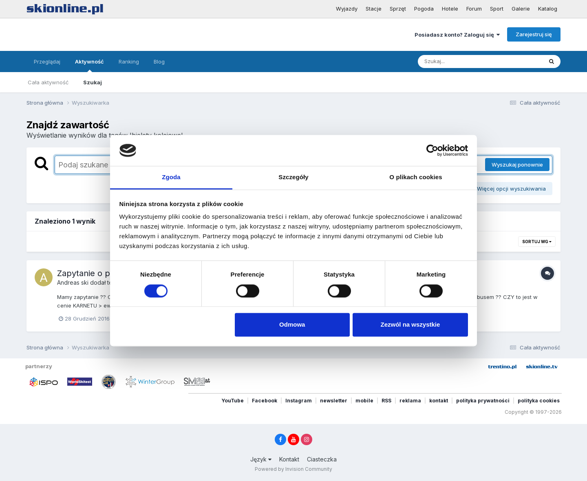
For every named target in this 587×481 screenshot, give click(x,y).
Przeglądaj (47, 61)
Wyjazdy (346, 8)
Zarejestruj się (534, 34)
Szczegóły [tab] (293, 177)
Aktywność (89, 65)
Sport (496, 8)
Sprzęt (398, 8)
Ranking (129, 61)
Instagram (298, 401)
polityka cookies (539, 401)
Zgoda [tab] (171, 177)
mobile (364, 401)
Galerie (521, 8)
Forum (474, 8)
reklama (410, 401)
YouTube (232, 401)
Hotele (450, 8)
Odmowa (292, 324)
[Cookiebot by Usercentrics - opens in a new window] (432, 150)
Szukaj (92, 82)
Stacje (374, 8)
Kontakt (289, 459)
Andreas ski (72, 282)
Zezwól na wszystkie (410, 324)
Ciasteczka (322, 459)
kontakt (438, 401)
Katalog (547, 8)
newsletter (333, 401)
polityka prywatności (483, 401)
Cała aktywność (48, 82)
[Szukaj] (460, 61)
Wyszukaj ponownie (517, 164)
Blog (159, 61)
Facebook (264, 401)
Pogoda (424, 8)
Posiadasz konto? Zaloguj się (457, 34)
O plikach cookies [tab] (415, 177)
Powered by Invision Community (293, 469)
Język (260, 459)
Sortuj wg (537, 241)
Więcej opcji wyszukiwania (508, 188)
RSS (386, 401)
